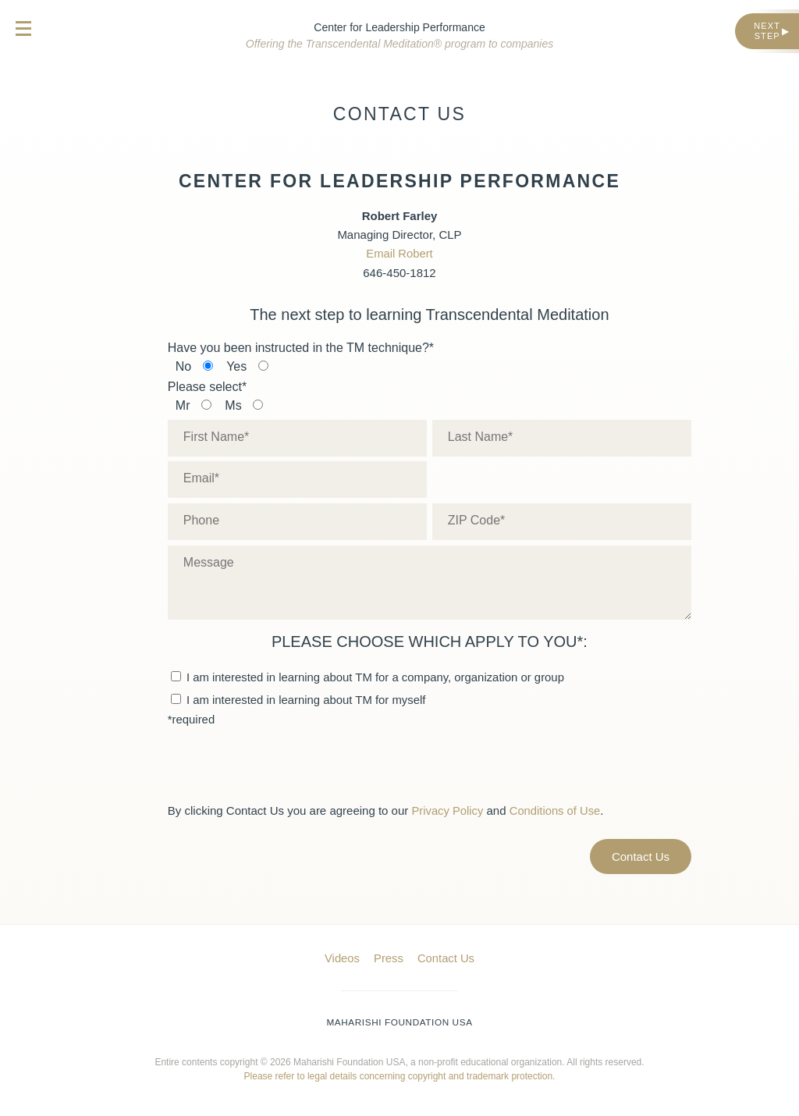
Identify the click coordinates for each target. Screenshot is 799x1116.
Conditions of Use (556, 809)
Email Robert (400, 253)
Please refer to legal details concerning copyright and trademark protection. (400, 1073)
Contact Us (446, 956)
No (183, 366)
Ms (233, 405)
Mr (183, 405)
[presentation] (286, 762)
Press (388, 956)
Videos (342, 956)
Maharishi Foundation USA (399, 1020)
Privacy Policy (447, 809)
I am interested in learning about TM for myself (299, 698)
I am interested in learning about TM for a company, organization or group (369, 675)
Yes (236, 366)
